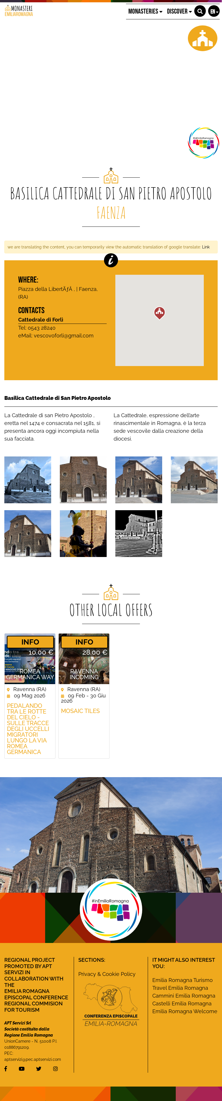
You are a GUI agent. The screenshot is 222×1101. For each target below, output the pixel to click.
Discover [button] (179, 11)
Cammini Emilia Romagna (183, 996)
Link (206, 246)
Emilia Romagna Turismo (182, 980)
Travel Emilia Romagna (180, 988)
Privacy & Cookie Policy (107, 974)
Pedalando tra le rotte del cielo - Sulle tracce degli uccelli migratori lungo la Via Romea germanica (28, 729)
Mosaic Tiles (80, 711)
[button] (200, 11)
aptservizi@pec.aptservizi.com (32, 1059)
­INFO (30, 642)
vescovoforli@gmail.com (64, 336)
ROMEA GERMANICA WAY (30, 674)
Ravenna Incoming (84, 674)
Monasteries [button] (145, 11)
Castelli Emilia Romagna (182, 1003)
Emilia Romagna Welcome (184, 1011)
